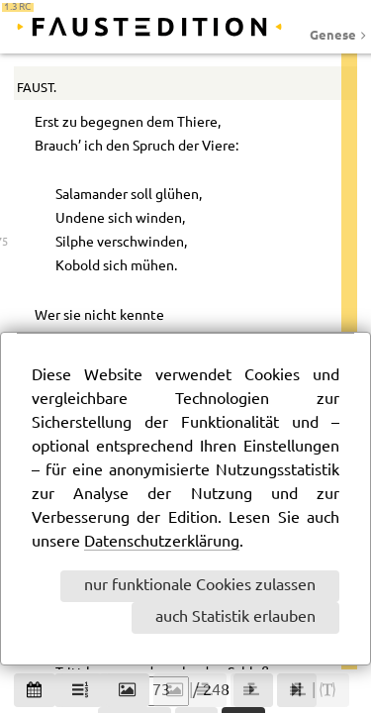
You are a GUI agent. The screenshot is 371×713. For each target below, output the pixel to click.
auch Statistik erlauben (235, 617)
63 (327, 74)
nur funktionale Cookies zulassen (200, 585)
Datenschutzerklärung (161, 542)
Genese (333, 35)
